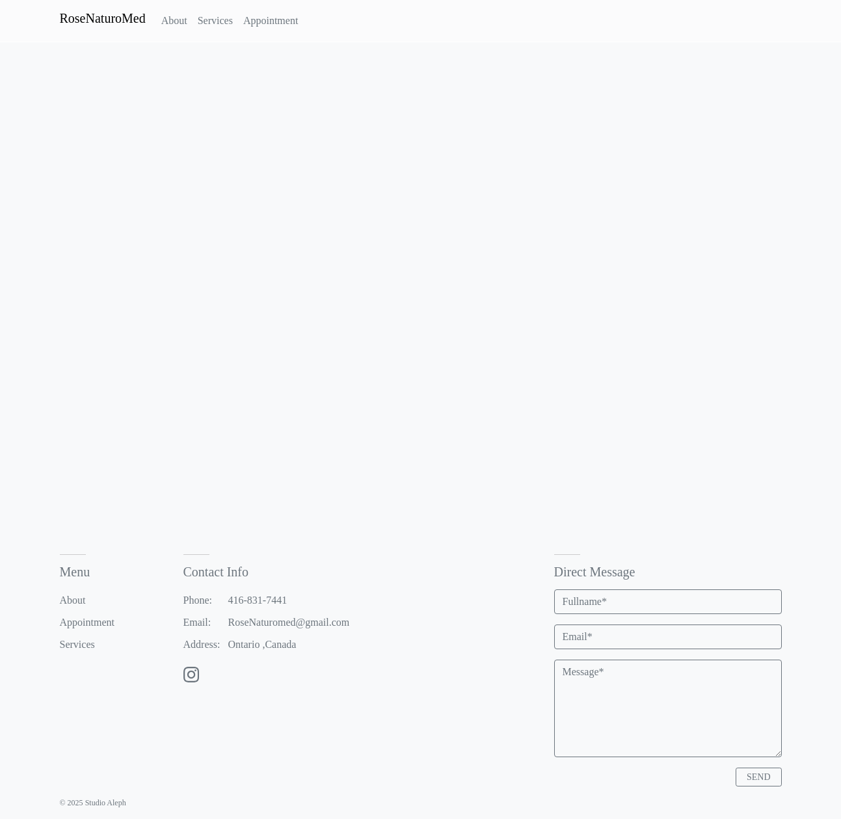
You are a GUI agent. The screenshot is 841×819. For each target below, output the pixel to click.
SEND (759, 777)
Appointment (87, 622)
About (73, 600)
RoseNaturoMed (103, 18)
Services (77, 644)
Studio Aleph (105, 802)
